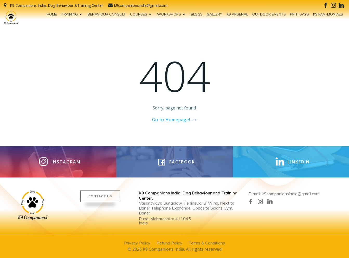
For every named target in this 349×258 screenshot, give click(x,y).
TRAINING (72, 13)
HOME (52, 13)
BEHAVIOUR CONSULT (107, 13)
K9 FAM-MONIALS (328, 13)
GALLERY (214, 13)
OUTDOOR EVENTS (269, 13)
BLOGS (197, 13)
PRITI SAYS (299, 13)
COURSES (141, 13)
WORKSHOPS (172, 13)
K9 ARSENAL (237, 13)
